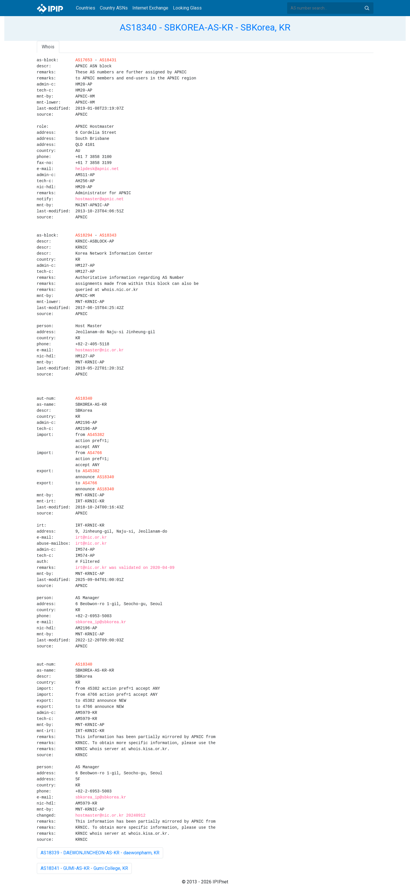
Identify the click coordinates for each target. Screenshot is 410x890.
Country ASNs (114, 8)
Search (367, 8)
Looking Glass (187, 8)
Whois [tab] (48, 46)
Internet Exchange (150, 8)
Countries (85, 8)
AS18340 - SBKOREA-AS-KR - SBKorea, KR (205, 27)
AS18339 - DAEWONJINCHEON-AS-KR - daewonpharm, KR (100, 852)
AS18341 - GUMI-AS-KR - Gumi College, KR (84, 868)
